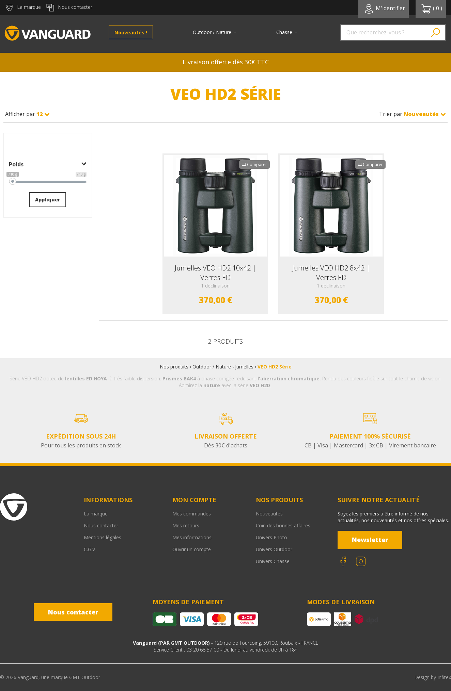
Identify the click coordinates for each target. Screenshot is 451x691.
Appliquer (47, 199)
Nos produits (174, 366)
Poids (48, 164)
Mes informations (192, 537)
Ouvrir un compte (191, 549)
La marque (96, 513)
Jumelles (244, 366)
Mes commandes (191, 513)
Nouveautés (269, 513)
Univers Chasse (273, 561)
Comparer (254, 164)
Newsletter (370, 540)
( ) (431, 9)
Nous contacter (101, 525)
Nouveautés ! (130, 32)
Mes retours (185, 525)
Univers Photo (271, 537)
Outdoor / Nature (211, 366)
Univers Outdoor (274, 549)
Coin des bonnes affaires (283, 525)
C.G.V (89, 549)
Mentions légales (102, 537)
